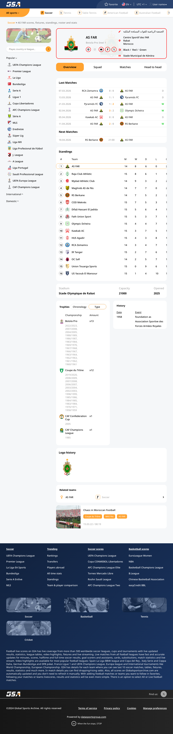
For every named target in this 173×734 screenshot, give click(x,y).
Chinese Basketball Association (146, 579)
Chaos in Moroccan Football (99, 510)
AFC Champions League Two (104, 585)
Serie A (17, 90)
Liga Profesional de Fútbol (28, 148)
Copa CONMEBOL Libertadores (105, 561)
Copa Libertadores (23, 103)
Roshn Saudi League (99, 579)
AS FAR (69, 497)
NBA (131, 561)
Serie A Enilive (14, 579)
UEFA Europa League (24, 180)
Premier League (22, 71)
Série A (17, 116)
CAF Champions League (26, 187)
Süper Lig (18, 135)
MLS (15, 122)
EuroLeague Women (140, 555)
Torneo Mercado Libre (100, 573)
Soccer (11, 22)
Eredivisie (18, 129)
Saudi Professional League (28, 174)
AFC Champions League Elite (104, 567)
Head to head (153, 67)
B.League (134, 573)
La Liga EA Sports (16, 567)
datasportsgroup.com (93, 716)
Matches (125, 67)
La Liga (17, 77)
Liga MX (17, 142)
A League (18, 161)
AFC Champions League (26, 109)
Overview (69, 67)
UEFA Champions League (27, 64)
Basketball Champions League (146, 567)
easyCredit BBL (137, 585)
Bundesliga (19, 84)
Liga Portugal (20, 167)
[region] (111, 67)
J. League (18, 154)
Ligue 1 (17, 97)
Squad (98, 67)
